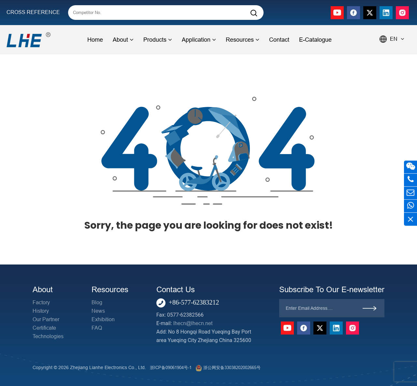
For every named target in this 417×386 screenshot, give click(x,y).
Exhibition (103, 319)
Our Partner (46, 319)
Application (199, 39)
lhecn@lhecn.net (192, 323)
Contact (279, 39)
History (41, 311)
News (98, 311)
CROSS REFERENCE (33, 12)
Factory (41, 302)
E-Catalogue (315, 39)
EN (397, 39)
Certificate (44, 328)
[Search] (254, 13)
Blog (97, 302)
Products (157, 39)
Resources (242, 39)
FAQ (97, 328)
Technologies (48, 336)
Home (95, 39)
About (123, 39)
